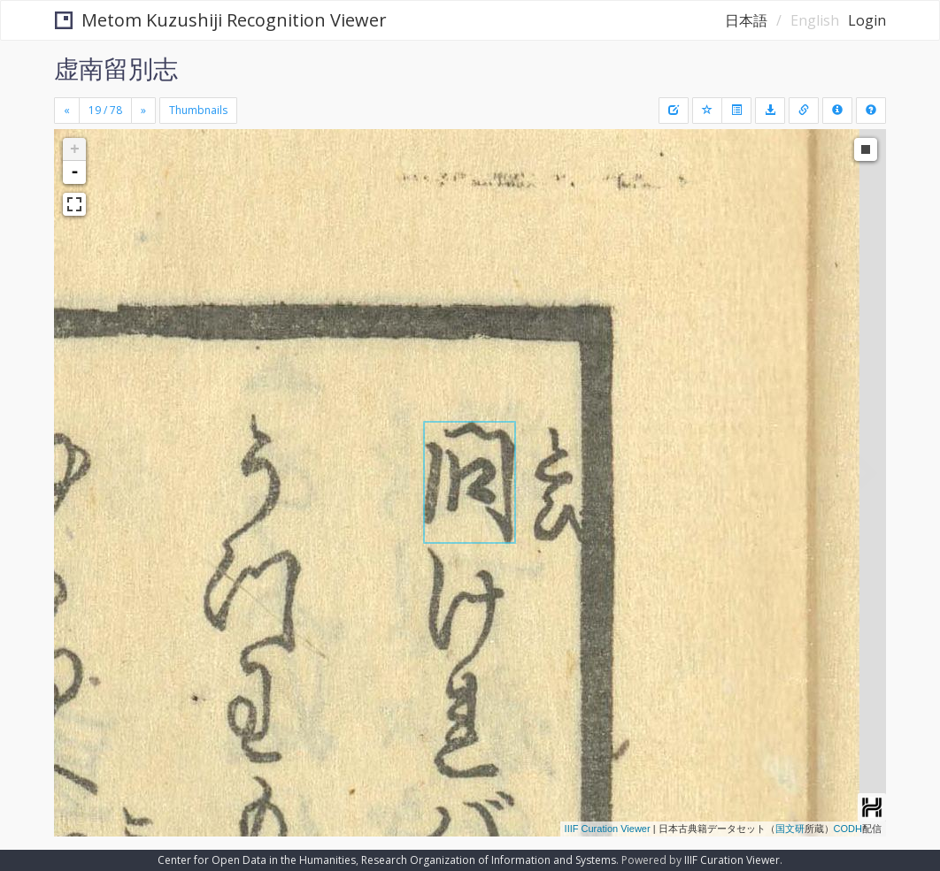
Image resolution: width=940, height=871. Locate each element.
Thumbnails (198, 110)
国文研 (790, 828)
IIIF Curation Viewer (608, 828)
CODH (848, 828)
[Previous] (67, 110)
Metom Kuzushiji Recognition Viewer (221, 20)
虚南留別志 (116, 68)
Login (867, 20)
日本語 (746, 20)
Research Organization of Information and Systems (488, 859)
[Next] (143, 110)
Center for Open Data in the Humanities (257, 859)
